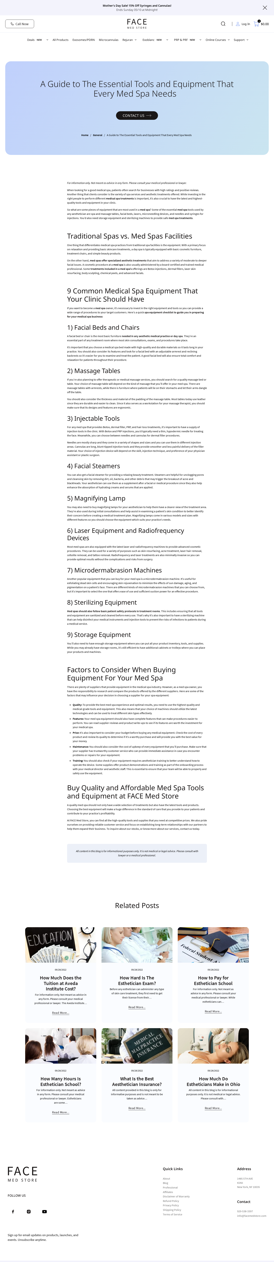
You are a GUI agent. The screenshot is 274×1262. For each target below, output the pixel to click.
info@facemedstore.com (251, 1215)
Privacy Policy (171, 1205)
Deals (31, 40)
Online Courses (216, 40)
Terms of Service (172, 1214)
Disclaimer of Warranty (176, 1196)
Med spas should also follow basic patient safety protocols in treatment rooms (113, 611)
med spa (145, 209)
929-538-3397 (245, 1211)
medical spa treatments (120, 198)
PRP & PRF (181, 40)
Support (239, 40)
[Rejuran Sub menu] (136, 39)
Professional (170, 1187)
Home (84, 135)
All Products (60, 40)
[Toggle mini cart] (261, 24)
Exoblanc (148, 40)
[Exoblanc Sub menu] (167, 39)
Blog (165, 1183)
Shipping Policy (172, 1210)
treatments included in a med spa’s (111, 269)
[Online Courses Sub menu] (229, 39)
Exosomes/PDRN (84, 40)
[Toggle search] (223, 23)
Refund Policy (171, 1201)
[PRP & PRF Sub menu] (200, 39)
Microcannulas (108, 40)
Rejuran (127, 40)
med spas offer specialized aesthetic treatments (118, 260)
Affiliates (168, 1192)
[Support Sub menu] (247, 39)
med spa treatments (181, 218)
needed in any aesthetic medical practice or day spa (152, 336)
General (97, 135)
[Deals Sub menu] (47, 39)
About (166, 1178)
